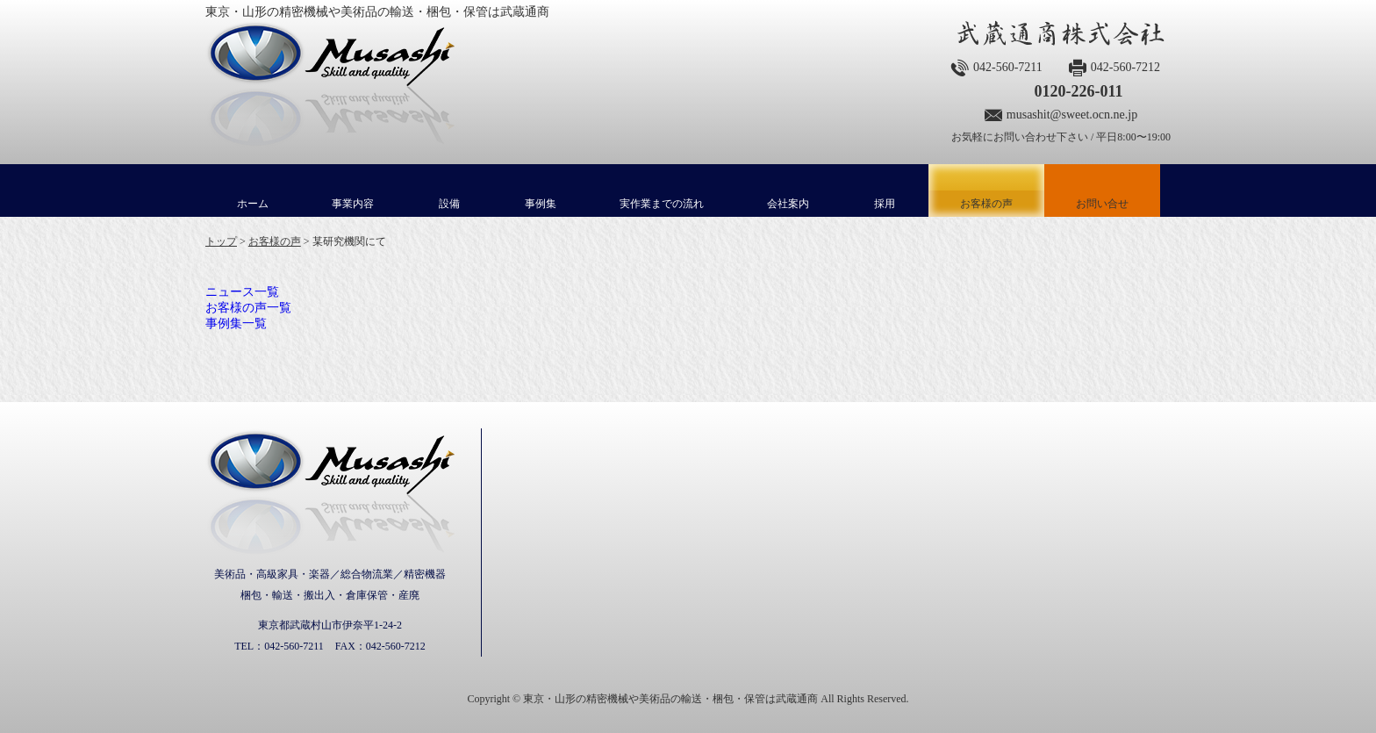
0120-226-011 (1078, 91)
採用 (884, 204)
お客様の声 (986, 190)
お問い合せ (1102, 204)
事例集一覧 (236, 323)
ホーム (253, 204)
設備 (449, 204)
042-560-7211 (1008, 67)
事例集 (540, 204)
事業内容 (353, 204)
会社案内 (788, 204)
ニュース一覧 (242, 291)
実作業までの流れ (662, 204)
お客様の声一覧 (248, 307)
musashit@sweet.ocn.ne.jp (1072, 114)
